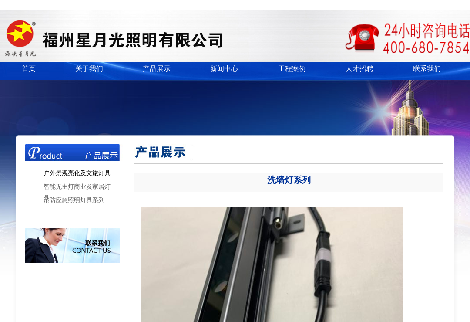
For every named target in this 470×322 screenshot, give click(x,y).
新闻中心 (224, 68)
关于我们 (89, 68)
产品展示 (157, 68)
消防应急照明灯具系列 (74, 200)
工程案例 (292, 68)
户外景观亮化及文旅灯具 (77, 173)
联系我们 (427, 68)
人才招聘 (359, 68)
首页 (29, 68)
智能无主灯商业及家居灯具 (77, 188)
